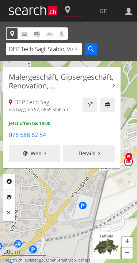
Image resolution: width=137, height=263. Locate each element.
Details (87, 153)
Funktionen (9, 213)
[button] (127, 242)
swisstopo (34, 260)
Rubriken (9, 181)
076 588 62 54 (27, 135)
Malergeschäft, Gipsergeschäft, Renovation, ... (61, 81)
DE (103, 11)
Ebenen (9, 197)
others (84, 260)
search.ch (14, 260)
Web (36, 153)
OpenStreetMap (61, 260)
